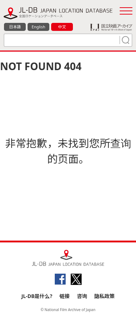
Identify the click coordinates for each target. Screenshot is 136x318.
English (38, 26)
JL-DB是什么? (36, 296)
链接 (64, 296)
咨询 (82, 296)
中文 (62, 26)
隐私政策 (104, 296)
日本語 (15, 26)
